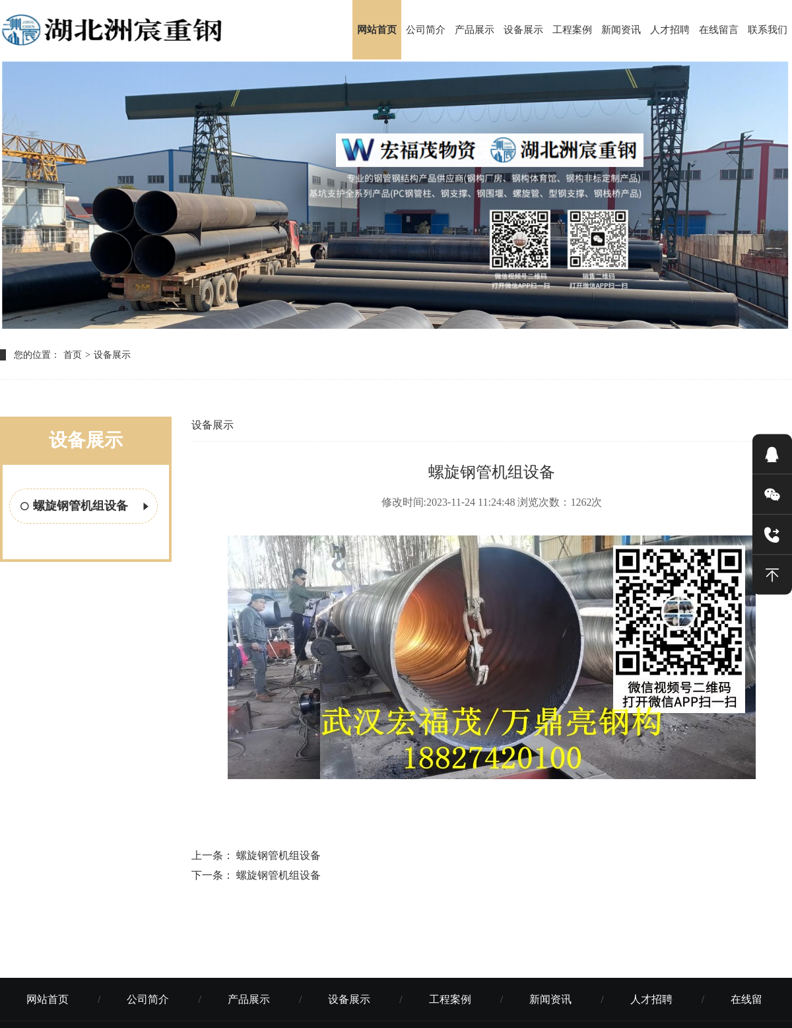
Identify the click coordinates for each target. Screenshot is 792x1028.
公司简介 (426, 29)
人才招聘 (670, 29)
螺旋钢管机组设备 (86, 507)
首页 (72, 355)
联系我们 (767, 29)
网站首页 (377, 29)
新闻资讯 (621, 29)
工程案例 (572, 29)
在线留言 (719, 29)
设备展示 (523, 29)
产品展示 (474, 29)
